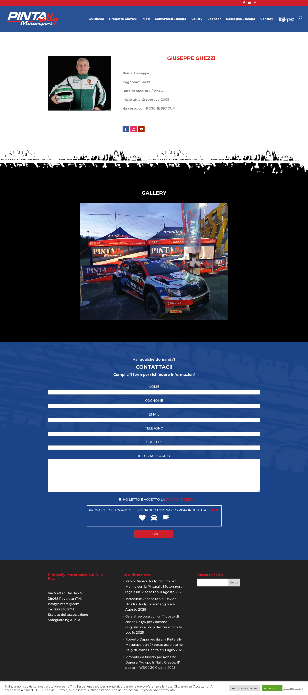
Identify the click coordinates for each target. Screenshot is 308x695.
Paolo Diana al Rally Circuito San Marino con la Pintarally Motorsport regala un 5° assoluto (153, 586)
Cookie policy (293, 688)
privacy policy (179, 499)
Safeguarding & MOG (65, 620)
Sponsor (214, 19)
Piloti (146, 19)
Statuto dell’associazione (68, 615)
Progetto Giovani (123, 19)
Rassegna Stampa (240, 19)
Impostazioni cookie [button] (245, 688)
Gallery (196, 19)
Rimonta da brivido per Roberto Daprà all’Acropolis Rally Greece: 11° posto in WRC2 (152, 662)
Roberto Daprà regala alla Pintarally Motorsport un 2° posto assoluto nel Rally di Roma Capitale (154, 645)
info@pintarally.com (64, 604)
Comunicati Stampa (170, 19)
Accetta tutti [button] (272, 688)
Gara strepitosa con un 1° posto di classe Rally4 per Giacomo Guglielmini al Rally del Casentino (152, 622)
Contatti (266, 19)
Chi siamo (96, 19)
